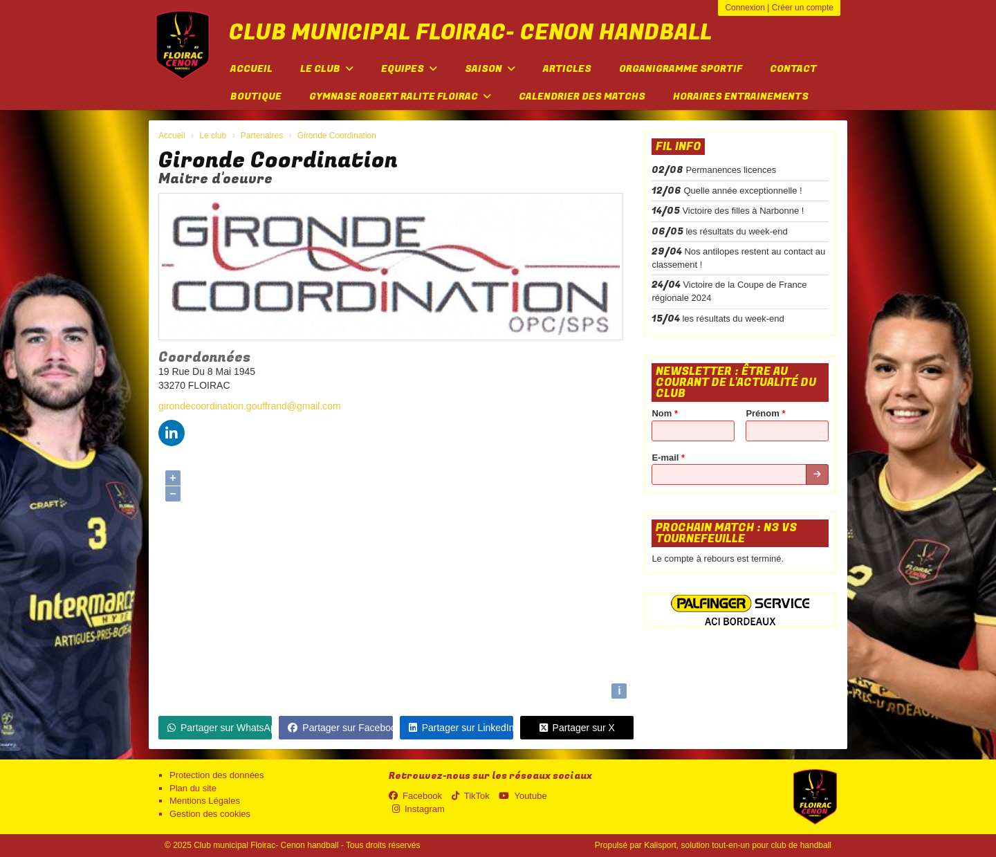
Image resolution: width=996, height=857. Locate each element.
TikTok (471, 796)
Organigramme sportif (680, 69)
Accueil (251, 69)
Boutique (256, 96)
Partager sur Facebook (340, 727)
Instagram (418, 809)
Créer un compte (802, 7)
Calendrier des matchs (582, 96)
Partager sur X (577, 727)
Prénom (765, 413)
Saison (490, 69)
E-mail (668, 457)
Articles (567, 69)
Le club (326, 69)
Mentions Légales (204, 800)
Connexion (744, 7)
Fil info (678, 146)
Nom (665, 413)
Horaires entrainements (741, 96)
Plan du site (192, 788)
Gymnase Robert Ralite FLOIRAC (400, 96)
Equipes (409, 69)
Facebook (415, 796)
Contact (793, 69)
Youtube (522, 796)
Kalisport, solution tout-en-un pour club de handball (737, 845)
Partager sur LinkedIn (461, 727)
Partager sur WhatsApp (219, 727)
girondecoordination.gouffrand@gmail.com (249, 406)
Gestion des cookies (209, 814)
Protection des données (216, 775)
